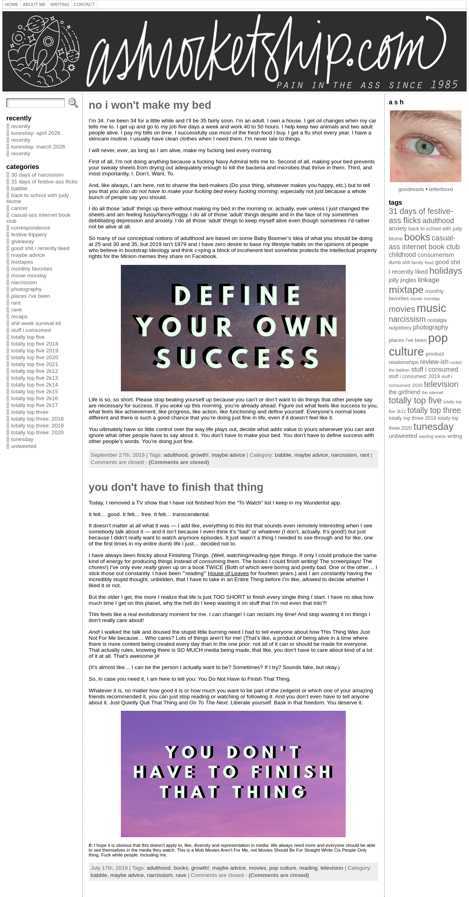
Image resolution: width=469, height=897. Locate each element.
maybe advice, (312, 455)
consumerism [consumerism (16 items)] (436, 254)
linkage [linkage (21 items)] (429, 280)
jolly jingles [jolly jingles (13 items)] (402, 280)
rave (16, 310)
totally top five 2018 (34, 344)
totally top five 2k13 (34, 378)
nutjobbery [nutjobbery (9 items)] (400, 328)
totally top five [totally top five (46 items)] (415, 400)
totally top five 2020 (34, 357)
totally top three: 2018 (37, 419)
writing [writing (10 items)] (454, 436)
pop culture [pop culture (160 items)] (418, 344)
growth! (200, 455)
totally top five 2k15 (34, 391)
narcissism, (345, 455)
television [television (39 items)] (441, 383)
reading (308, 868)
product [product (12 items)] (435, 354)
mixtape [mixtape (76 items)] (406, 289)
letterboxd (441, 189)
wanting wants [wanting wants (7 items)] (432, 436)
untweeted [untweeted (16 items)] (403, 435)
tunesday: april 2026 (35, 133)
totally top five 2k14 (34, 385)
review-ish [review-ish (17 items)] (434, 361)
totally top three (30, 412)
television (331, 868)
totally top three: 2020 (37, 432)
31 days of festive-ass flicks (44, 182)
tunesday (22, 439)
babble (19, 188)
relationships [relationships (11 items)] (403, 362)
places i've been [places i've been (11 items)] (407, 340)
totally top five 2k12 (34, 371)
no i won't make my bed (150, 105)
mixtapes (22, 262)
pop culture (282, 868)
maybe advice (28, 255)
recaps (19, 316)
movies (257, 868)
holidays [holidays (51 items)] (445, 271)
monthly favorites (32, 269)
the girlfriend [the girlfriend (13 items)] (404, 392)
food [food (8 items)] (429, 262)
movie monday (29, 276)
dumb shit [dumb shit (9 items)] (399, 262)
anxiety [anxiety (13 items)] (398, 228)
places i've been (30, 296)
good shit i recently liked (40, 248)
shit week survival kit (36, 323)
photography (26, 289)
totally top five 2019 (34, 351)
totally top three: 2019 (37, 426)
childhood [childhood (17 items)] (402, 254)
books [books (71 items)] (417, 237)
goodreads (411, 189)
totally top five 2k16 (34, 398)
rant (15, 303)
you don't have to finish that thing (176, 487)
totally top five (28, 337)
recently (21, 126)
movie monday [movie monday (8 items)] (425, 298)
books (180, 868)
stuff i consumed (31, 330)
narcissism (24, 282)
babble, (284, 455)
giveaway (22, 241)
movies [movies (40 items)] (402, 308)
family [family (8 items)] (417, 262)
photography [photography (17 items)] (430, 327)
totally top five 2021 (34, 364)
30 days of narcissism (37, 175)
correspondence (31, 228)
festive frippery (29, 235)
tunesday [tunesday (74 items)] (434, 426)
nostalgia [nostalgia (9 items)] (437, 320)
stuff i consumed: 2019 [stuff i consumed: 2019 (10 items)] (414, 376)
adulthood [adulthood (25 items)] (438, 221)
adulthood (175, 455)
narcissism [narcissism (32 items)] (407, 319)
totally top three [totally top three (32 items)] (434, 410)
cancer (19, 208)
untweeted (24, 446)
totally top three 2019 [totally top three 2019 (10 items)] (412, 418)
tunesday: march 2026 (38, 147)
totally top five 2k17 (34, 405)
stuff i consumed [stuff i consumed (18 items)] (434, 369)
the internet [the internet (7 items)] (432, 392)
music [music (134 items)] (432, 307)
